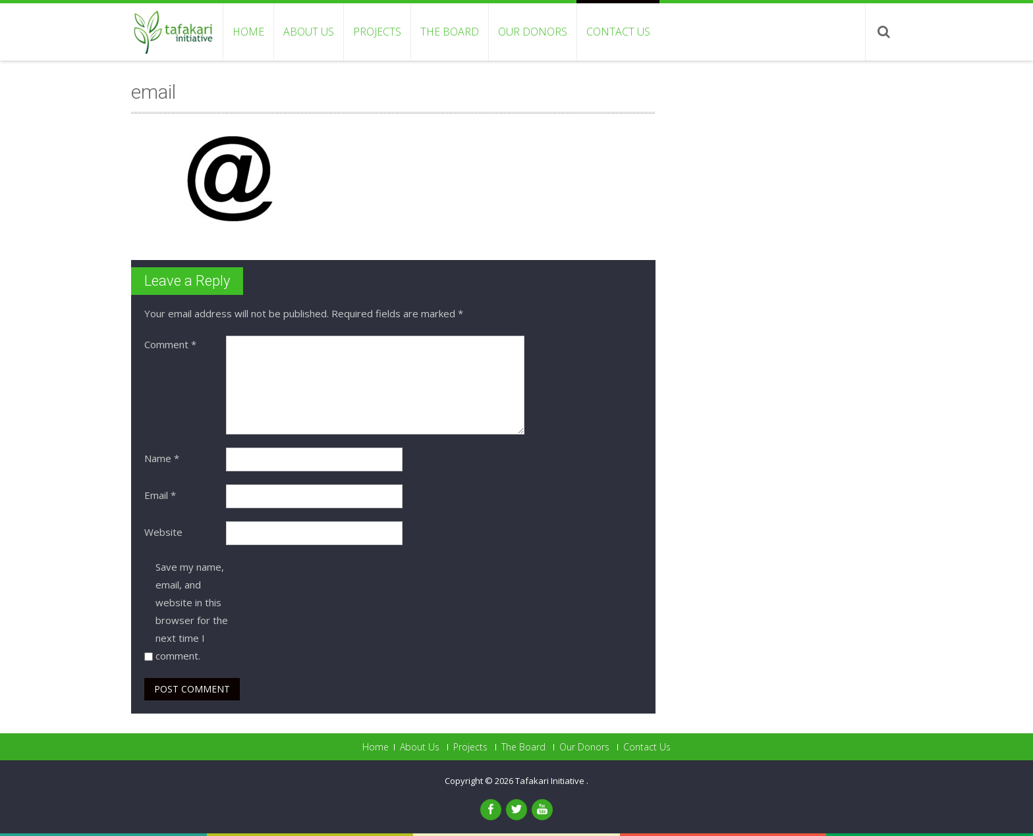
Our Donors (532, 31)
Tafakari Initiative (550, 781)
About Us (308, 31)
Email (160, 495)
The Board (449, 31)
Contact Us (618, 31)
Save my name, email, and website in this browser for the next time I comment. (191, 611)
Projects (377, 31)
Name (161, 458)
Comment (170, 344)
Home (248, 31)
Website (163, 531)
